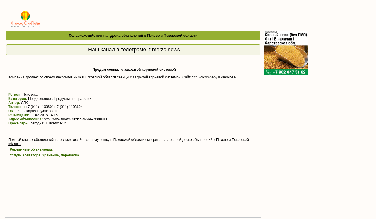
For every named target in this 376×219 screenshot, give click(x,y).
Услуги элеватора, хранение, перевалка (44, 155)
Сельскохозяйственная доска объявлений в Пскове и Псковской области (133, 35)
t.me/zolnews (164, 50)
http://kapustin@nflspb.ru (37, 111)
